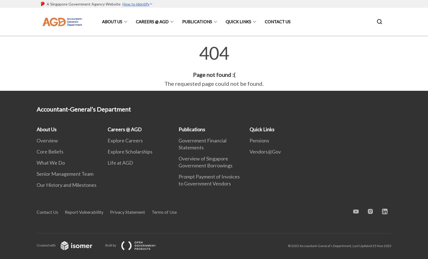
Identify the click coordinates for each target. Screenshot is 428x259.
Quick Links (238, 21)
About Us (112, 21)
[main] (214, 66)
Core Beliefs (50, 152)
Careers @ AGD (152, 21)
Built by (135, 245)
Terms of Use (164, 212)
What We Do (51, 163)
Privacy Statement (127, 212)
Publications (197, 21)
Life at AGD (120, 163)
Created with (69, 245)
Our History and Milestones (66, 185)
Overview (47, 140)
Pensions (259, 140)
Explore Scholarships (130, 152)
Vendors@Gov (265, 152)
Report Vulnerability (84, 212)
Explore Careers (125, 140)
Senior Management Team (65, 174)
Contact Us (278, 21)
